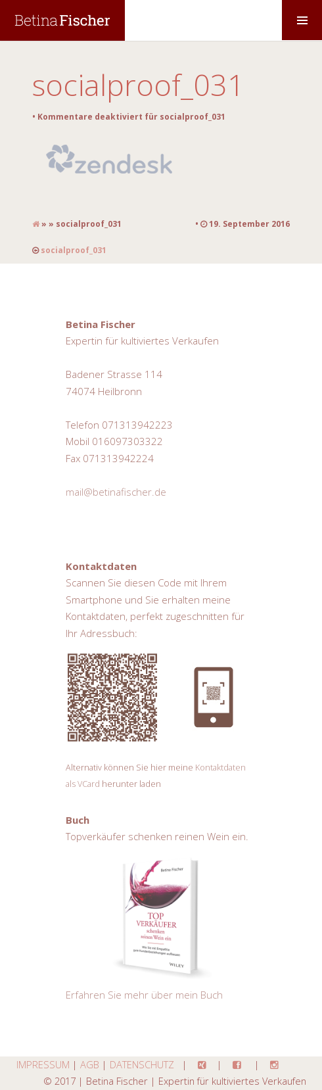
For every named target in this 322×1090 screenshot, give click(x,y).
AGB (89, 1064)
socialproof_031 (138, 84)
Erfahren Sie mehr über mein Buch (144, 994)
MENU (302, 20)
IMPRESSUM (43, 1064)
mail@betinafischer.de (116, 491)
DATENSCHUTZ (142, 1064)
